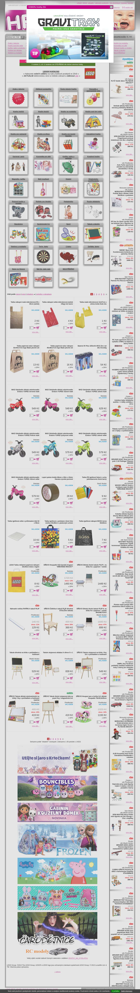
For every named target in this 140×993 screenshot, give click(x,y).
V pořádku (115, 991)
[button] (111, 7)
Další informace (126, 991)
